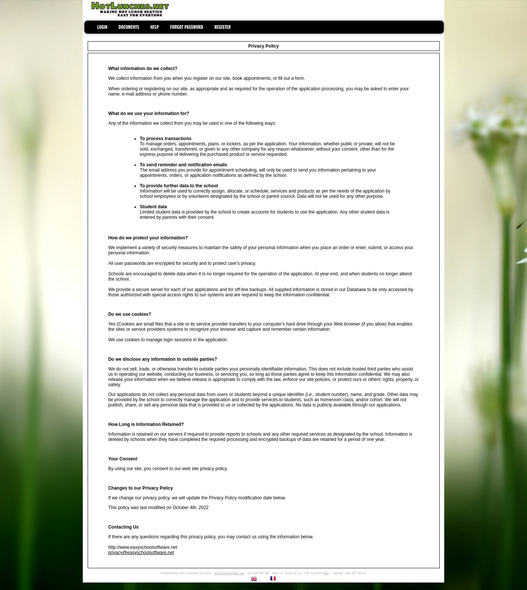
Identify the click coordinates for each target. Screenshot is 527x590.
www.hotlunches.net (229, 573)
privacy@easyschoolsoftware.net (141, 552)
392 (326, 573)
